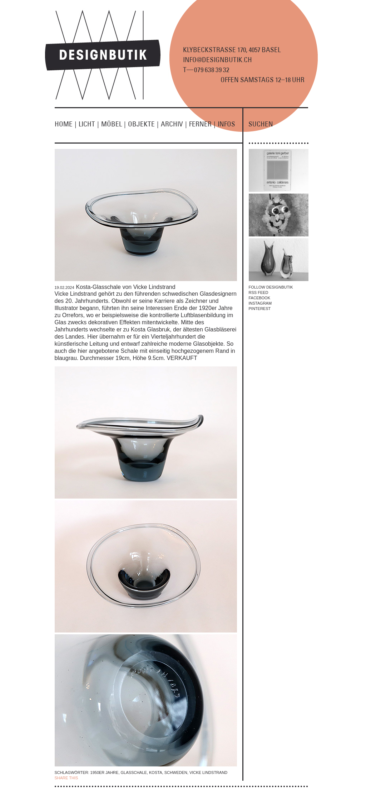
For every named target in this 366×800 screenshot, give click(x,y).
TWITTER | (116, 778)
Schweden (175, 772)
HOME (67, 124)
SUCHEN (260, 124)
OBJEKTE (144, 124)
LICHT (90, 124)
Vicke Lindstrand (208, 772)
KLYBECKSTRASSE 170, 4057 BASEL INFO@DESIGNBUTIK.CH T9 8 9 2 (232, 59)
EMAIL (132, 778)
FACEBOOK (260, 298)
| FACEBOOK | (92, 778)
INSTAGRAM (260, 303)
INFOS (226, 124)
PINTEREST (260, 308)
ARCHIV (175, 124)
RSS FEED (258, 292)
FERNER (203, 124)
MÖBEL (114, 124)
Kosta (155, 772)
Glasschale (134, 772)
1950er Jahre (104, 772)
